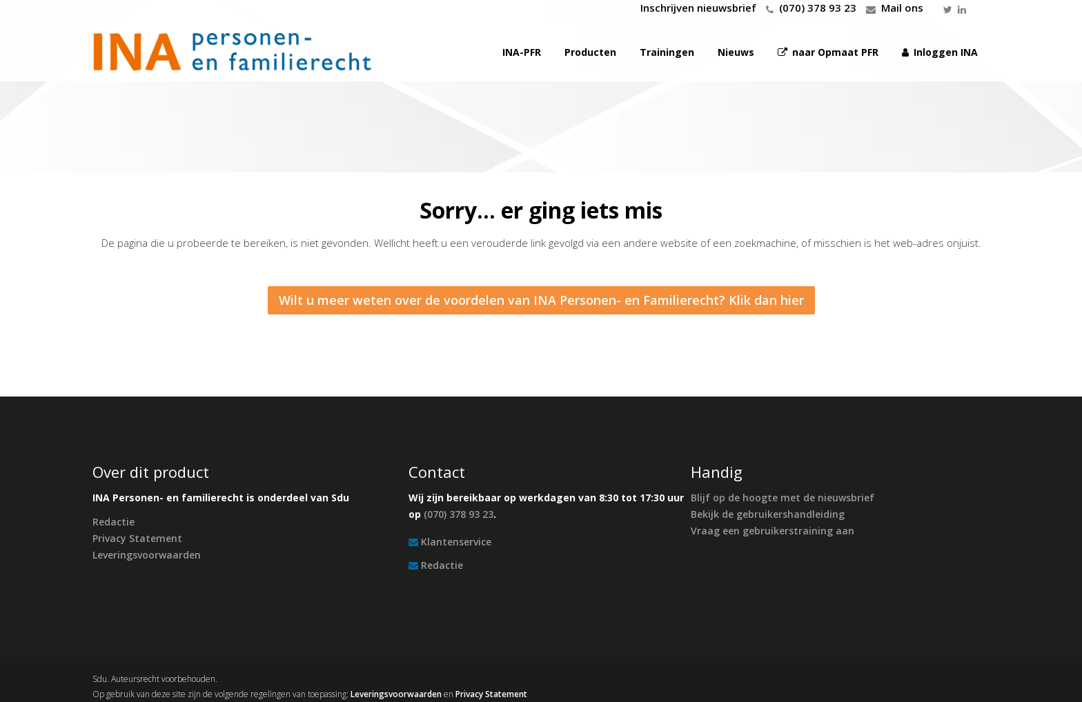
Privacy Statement (137, 538)
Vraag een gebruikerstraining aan (772, 530)
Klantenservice (456, 541)
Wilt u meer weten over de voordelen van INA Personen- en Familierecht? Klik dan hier (541, 300)
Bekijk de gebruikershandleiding (768, 514)
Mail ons (902, 7)
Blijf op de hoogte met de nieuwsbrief (782, 497)
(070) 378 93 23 (817, 7)
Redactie (113, 521)
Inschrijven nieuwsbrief (698, 7)
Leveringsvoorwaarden (146, 554)
